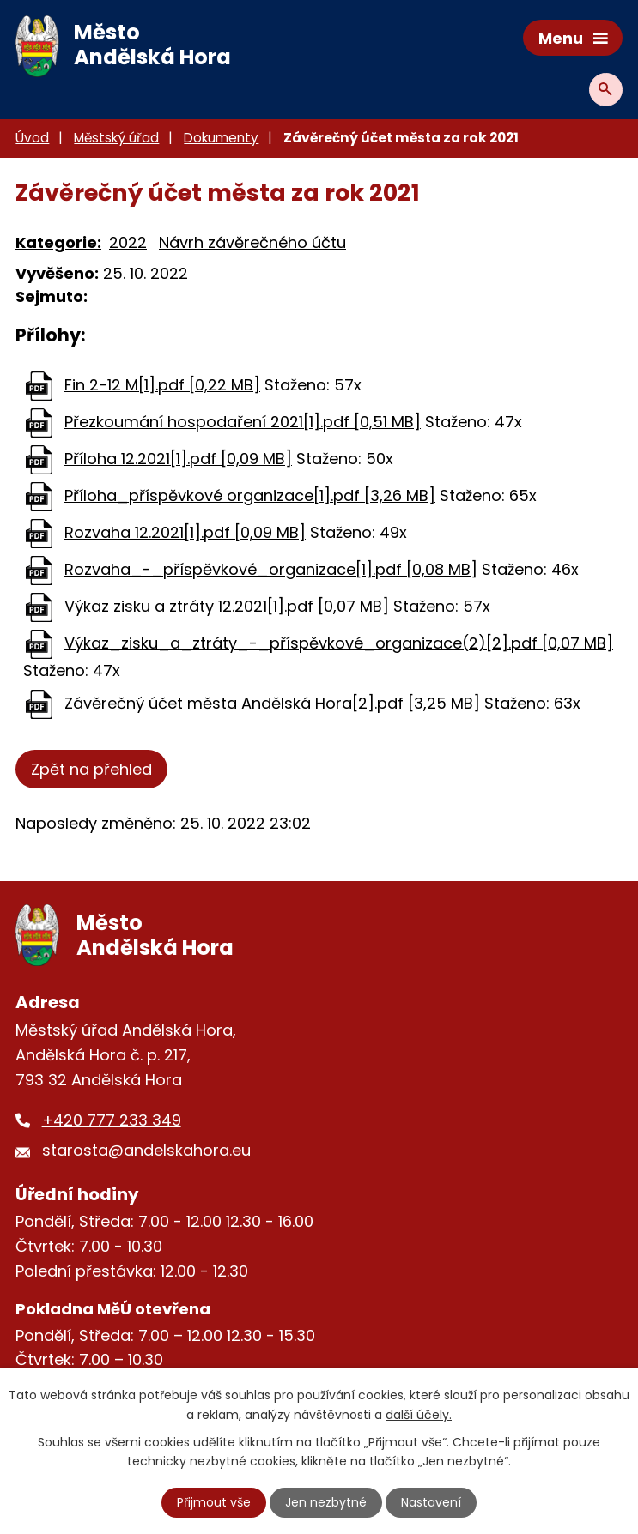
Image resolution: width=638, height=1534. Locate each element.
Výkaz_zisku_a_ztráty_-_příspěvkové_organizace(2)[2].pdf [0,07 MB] (338, 643)
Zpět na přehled (91, 769)
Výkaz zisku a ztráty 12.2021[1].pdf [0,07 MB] (226, 606)
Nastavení (431, 1502)
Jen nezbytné (326, 1502)
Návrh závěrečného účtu (252, 242)
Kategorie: (58, 242)
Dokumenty (221, 138)
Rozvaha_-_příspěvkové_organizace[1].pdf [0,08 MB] (270, 569)
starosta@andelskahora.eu (146, 1150)
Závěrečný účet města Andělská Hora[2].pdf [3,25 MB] (272, 703)
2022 (128, 242)
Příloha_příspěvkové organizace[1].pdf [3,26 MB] (249, 495)
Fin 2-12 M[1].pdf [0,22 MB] (162, 385)
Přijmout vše (214, 1502)
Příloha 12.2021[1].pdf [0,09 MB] (178, 458)
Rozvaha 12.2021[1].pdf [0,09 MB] (185, 532)
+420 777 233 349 (111, 1120)
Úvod (32, 138)
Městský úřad (116, 138)
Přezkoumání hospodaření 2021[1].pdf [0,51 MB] (242, 421)
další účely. (419, 1413)
